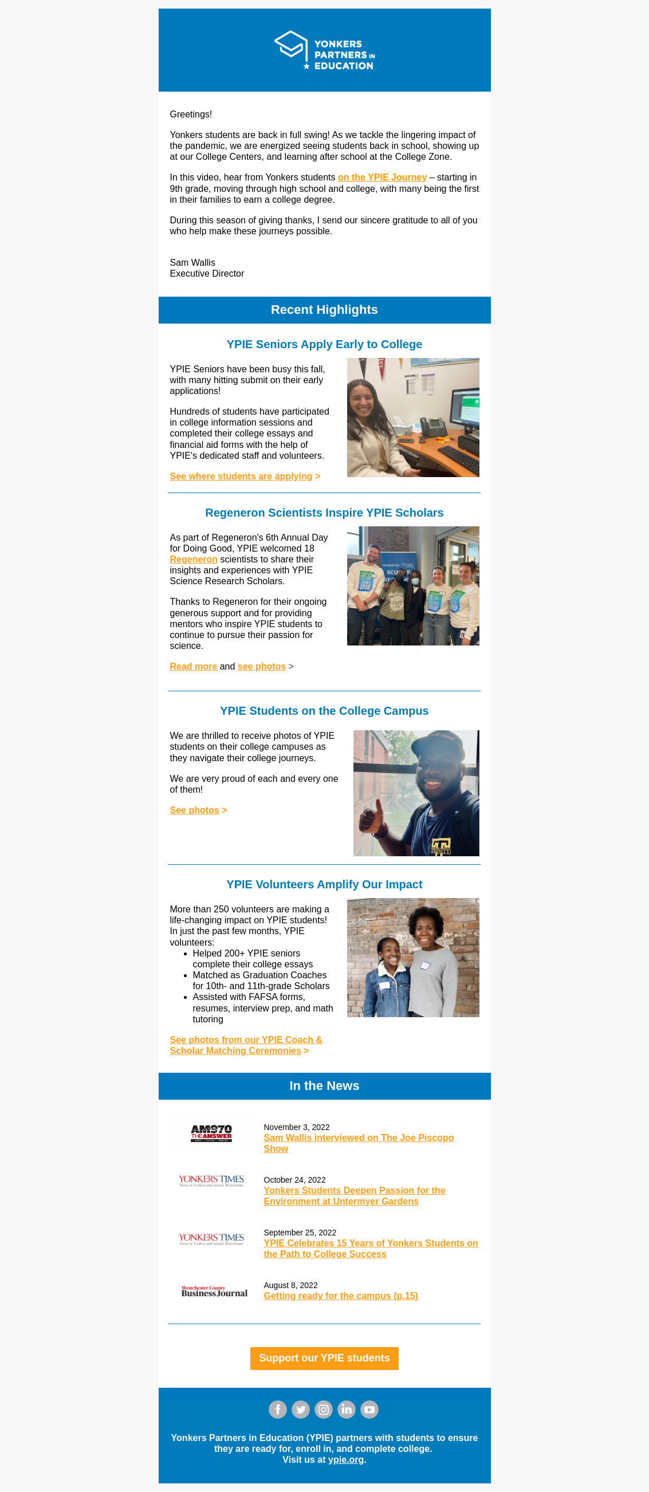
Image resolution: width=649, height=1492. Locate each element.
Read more (194, 666)
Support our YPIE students (324, 1358)
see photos (262, 666)
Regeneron (194, 559)
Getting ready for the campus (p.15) (341, 1296)
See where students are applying (241, 476)
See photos (194, 810)
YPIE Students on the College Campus (324, 710)
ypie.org (346, 1460)
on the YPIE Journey (382, 177)
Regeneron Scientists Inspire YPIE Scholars (324, 512)
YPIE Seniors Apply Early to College (325, 344)
